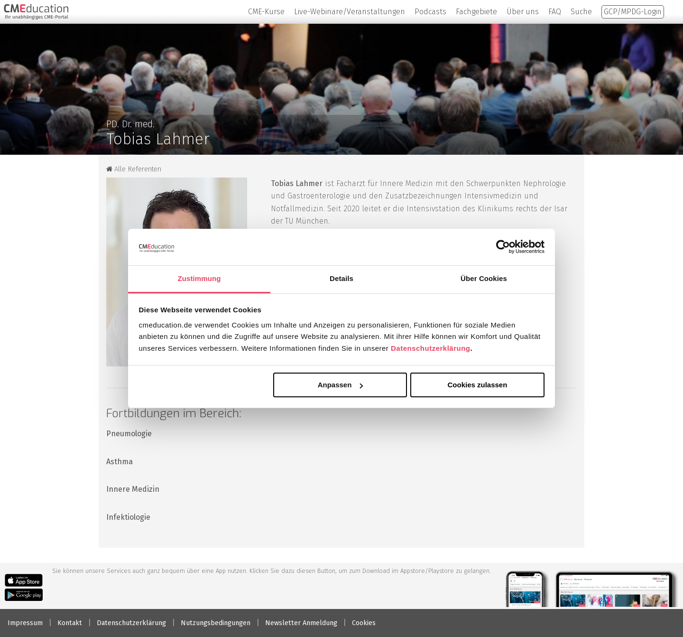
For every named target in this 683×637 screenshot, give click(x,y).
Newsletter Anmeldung (301, 623)
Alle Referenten (133, 169)
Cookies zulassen (477, 385)
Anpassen (340, 385)
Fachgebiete (476, 11)
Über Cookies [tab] (484, 278)
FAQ (554, 11)
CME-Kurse (266, 11)
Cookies (364, 623)
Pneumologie (129, 433)
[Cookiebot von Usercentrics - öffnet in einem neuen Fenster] (503, 247)
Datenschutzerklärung (431, 348)
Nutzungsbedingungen (215, 623)
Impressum (25, 623)
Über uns (523, 11)
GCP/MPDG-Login (633, 11)
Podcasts (430, 11)
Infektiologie (128, 517)
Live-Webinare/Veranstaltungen (349, 11)
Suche (581, 11)
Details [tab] (341, 278)
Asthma (119, 461)
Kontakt (69, 623)
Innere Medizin (132, 489)
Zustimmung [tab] (199, 278)
